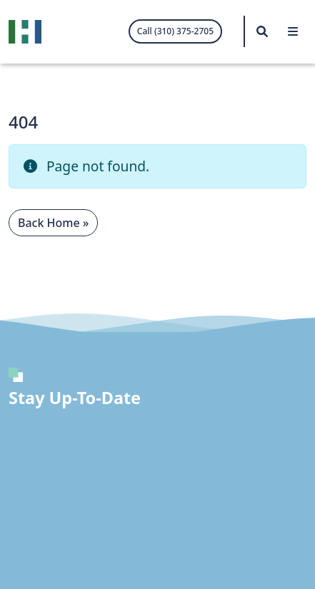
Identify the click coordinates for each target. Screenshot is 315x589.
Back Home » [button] (53, 223)
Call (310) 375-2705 (175, 31)
